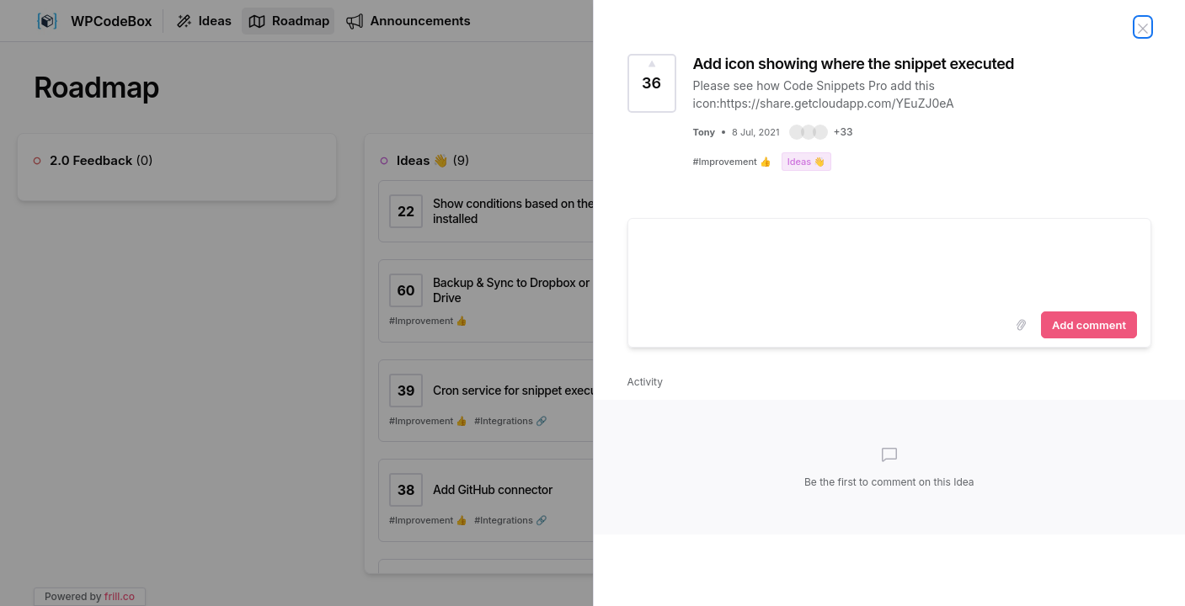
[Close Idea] (1142, 27)
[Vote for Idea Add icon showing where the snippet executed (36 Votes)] (651, 83)
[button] (820, 132)
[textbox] (890, 261)
